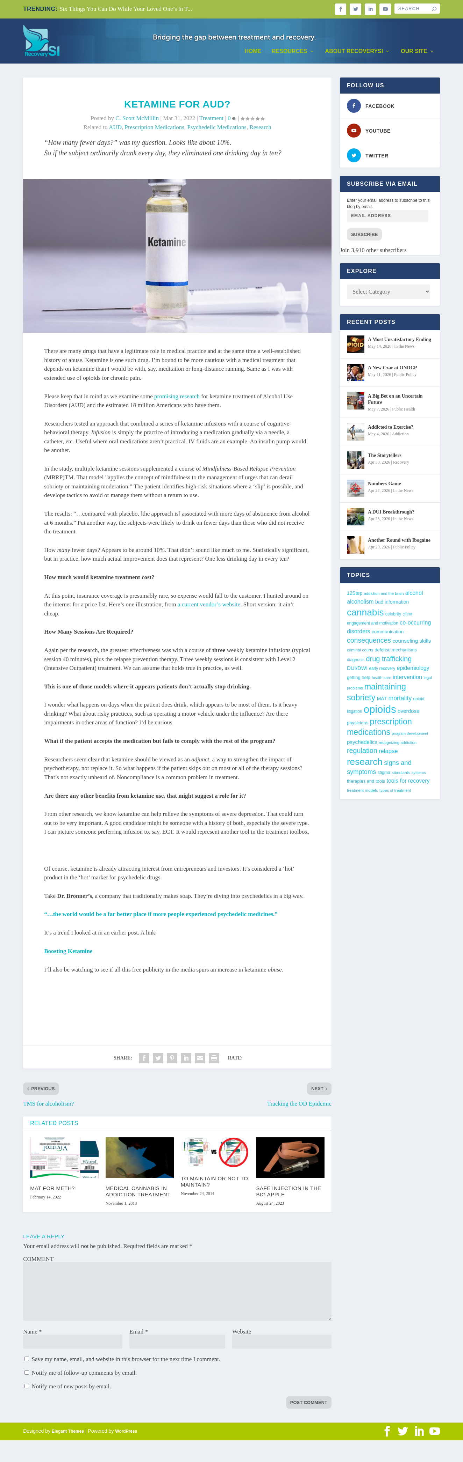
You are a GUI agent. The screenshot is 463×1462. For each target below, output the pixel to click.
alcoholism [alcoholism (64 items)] (360, 603)
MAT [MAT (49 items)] (382, 700)
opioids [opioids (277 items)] (380, 711)
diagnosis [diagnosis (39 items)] (355, 661)
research (260, 129)
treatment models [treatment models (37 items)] (362, 792)
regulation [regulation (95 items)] (362, 752)
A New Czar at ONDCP (392, 369)
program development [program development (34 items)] (410, 735)
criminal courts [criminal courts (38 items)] (360, 652)
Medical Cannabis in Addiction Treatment (138, 1193)
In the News (404, 348)
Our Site (414, 53)
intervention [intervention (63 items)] (407, 679)
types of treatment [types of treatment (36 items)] (395, 792)
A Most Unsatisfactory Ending (399, 341)
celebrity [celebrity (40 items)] (393, 615)
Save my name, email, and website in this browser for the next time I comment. (125, 1361)
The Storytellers (384, 457)
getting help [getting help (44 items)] (358, 679)
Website (241, 1333)
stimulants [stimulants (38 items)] (401, 774)
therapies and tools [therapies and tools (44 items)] (366, 783)
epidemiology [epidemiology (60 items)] (413, 670)
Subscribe (364, 236)
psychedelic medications (217, 129)
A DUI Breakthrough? (391, 513)
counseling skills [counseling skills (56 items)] (411, 643)
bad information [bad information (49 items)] (392, 604)
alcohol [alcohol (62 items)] (414, 594)
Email (138, 1333)
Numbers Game (384, 485)
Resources (289, 53)
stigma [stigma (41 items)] (384, 774)
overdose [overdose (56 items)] (409, 713)
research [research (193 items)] (365, 763)
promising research (177, 398)
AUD (115, 129)
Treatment (211, 120)
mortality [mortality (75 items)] (400, 700)
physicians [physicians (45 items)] (357, 724)
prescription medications (154, 129)
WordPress (126, 1433)
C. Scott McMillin (137, 120)
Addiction (400, 435)
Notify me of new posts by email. (71, 1388)
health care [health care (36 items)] (381, 680)
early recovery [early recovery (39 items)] (382, 670)
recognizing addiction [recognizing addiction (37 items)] (397, 744)
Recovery (401, 464)
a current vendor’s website (209, 606)
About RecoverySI (354, 53)
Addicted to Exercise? (390, 428)
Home (252, 53)
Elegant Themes (68, 1433)
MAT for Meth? (52, 1190)
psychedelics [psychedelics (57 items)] (362, 744)
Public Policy (405, 376)
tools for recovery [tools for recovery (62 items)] (407, 783)
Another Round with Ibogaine (399, 542)
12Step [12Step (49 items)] (354, 595)
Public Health (403, 411)
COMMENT (38, 1260)
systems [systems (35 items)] (419, 774)
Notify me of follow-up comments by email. (84, 1374)
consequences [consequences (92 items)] (369, 642)
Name (32, 1333)
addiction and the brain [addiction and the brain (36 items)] (384, 595)
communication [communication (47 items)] (388, 633)
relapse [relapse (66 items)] (388, 753)
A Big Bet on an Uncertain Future (395, 401)
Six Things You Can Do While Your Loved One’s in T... (125, 9)
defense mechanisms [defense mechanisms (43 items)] (395, 652)
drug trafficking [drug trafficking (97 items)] (389, 661)
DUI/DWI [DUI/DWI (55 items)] (357, 670)
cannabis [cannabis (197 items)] (365, 614)
